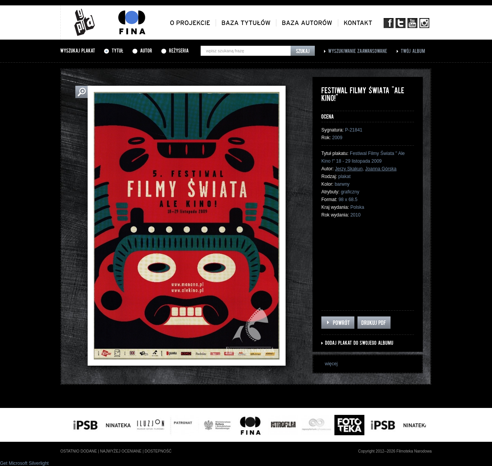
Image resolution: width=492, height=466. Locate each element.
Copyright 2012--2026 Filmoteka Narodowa (395, 451)
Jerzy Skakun (348, 168)
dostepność (158, 451)
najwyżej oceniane (120, 451)
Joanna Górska (380, 168)
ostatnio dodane (78, 451)
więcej (331, 363)
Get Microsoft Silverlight (24, 463)
